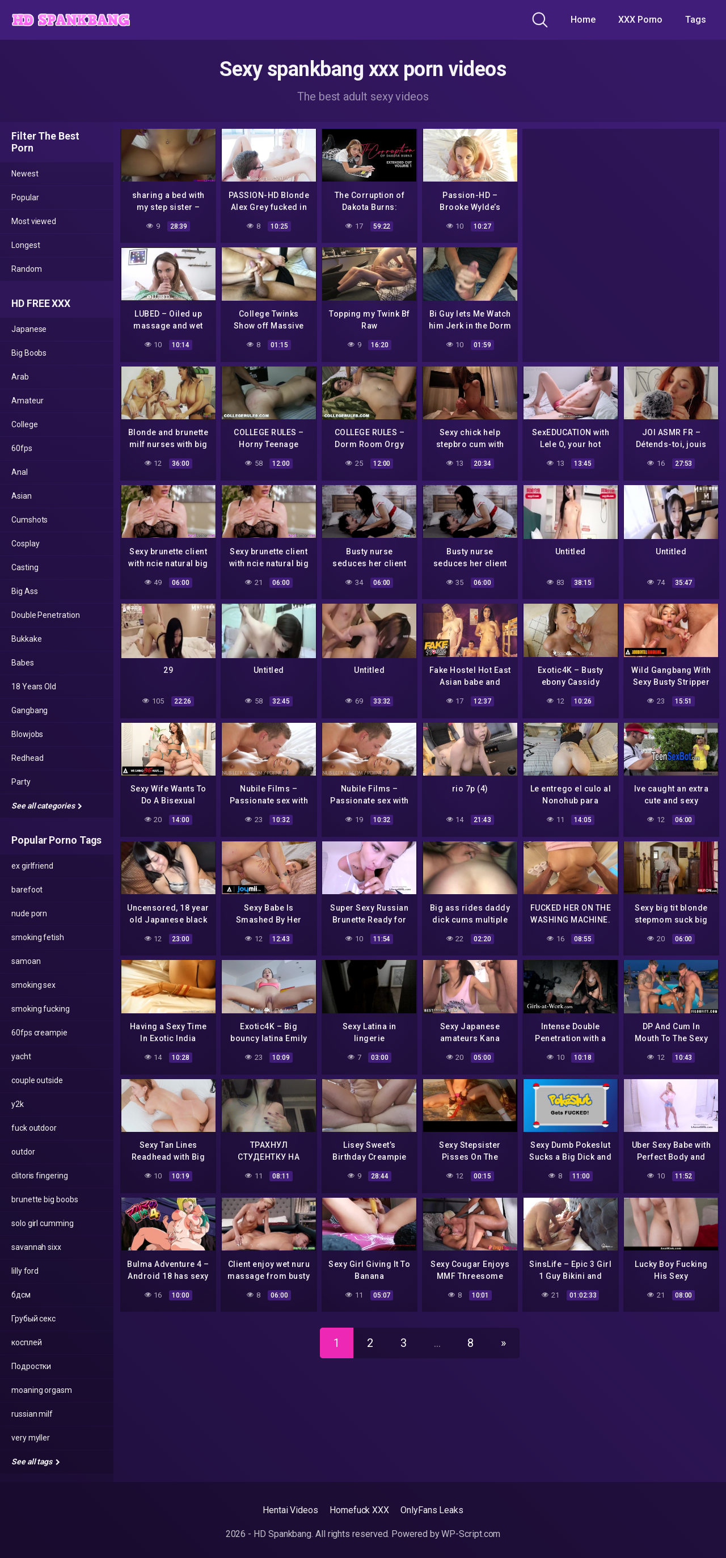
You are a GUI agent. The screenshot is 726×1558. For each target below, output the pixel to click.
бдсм (21, 1294)
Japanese (29, 329)
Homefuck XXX (359, 1510)
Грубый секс (33, 1318)
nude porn (29, 913)
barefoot (27, 889)
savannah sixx (36, 1247)
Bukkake (26, 638)
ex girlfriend (32, 865)
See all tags (35, 1461)
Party (21, 781)
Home (583, 19)
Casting (24, 567)
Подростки (31, 1366)
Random (26, 268)
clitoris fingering (39, 1175)
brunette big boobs (44, 1199)
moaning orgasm (41, 1390)
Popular (25, 197)
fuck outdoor (34, 1127)
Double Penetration (45, 615)
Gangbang (29, 710)
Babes (22, 662)
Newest (25, 173)
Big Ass (24, 591)
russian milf (32, 1413)
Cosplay (25, 543)
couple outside (37, 1080)
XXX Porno (640, 19)
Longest (25, 245)
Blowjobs (27, 734)
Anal (19, 472)
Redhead (27, 758)
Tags (695, 19)
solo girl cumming (42, 1223)
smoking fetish (37, 937)
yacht (21, 1056)
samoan (26, 961)
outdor (23, 1151)
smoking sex (33, 984)
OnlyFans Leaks (431, 1510)
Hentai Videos (290, 1510)
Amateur (27, 400)
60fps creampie (39, 1032)
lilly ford (25, 1270)
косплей (26, 1342)
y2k (17, 1104)
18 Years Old (33, 686)
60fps (21, 448)
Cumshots (29, 519)
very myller (30, 1437)
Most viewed (33, 221)
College (24, 424)
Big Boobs (29, 352)
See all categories (46, 805)
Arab (20, 376)
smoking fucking (40, 1008)
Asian (21, 495)
